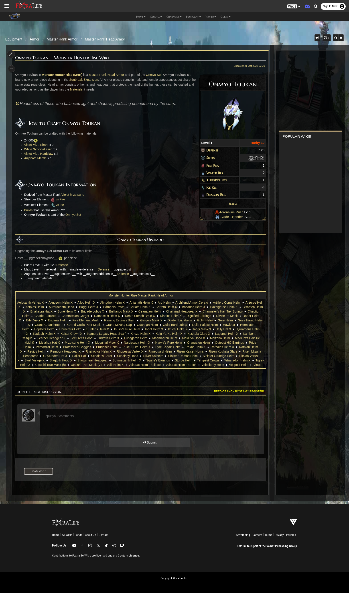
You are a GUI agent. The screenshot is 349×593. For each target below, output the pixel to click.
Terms (268, 535)
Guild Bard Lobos (175, 325)
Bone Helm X (70, 311)
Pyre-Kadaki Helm (167, 347)
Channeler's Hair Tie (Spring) (226, 311)
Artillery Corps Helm (230, 302)
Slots (209, 157)
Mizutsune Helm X (77, 342)
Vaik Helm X (133, 365)
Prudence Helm (107, 347)
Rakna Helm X (195, 347)
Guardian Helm (147, 325)
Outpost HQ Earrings (229, 342)
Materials (83, 89)
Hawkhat (229, 325)
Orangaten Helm (198, 342)
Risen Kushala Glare (223, 351)
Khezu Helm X (140, 333)
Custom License (128, 555)
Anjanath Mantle (37, 158)
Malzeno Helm (220, 338)
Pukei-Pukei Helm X (136, 347)
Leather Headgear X (51, 338)
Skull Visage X (42, 360)
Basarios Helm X (201, 307)
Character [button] (174, 16)
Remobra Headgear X (65, 351)
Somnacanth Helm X (135, 360)
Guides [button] (226, 16)
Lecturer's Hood (81, 338)
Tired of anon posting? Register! (237, 391)
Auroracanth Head (69, 307)
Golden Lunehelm (179, 320)
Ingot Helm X (154, 329)
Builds (30, 210)
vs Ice (58, 205)
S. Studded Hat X (55, 356)
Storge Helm (191, 360)
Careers (257, 535)
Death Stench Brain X (140, 316)
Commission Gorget (75, 316)
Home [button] (141, 16)
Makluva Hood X (193, 338)
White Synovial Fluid (40, 149)
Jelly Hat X (223, 329)
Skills (231, 203)
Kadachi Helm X (44, 333)
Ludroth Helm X (108, 338)
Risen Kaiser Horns (190, 351)
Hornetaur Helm (70, 329)
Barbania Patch (122, 307)
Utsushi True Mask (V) (104, 365)
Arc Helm (168, 302)
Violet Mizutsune (74, 194)
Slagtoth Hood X (69, 360)
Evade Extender (227, 217)
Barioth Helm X (148, 307)
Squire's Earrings (166, 360)
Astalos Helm (42, 307)
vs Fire (58, 199)
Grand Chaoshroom (48, 325)
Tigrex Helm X (39, 365)
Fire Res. (211, 165)
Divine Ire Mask (226, 316)
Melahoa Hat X (49, 342)
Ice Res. (210, 187)
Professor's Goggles (77, 347)
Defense (211, 150)
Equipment (13, 39)
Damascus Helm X (107, 316)
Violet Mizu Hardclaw (40, 153)
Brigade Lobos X (96, 311)
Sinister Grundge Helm (218, 356)
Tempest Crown (216, 360)
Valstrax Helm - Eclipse (163, 365)
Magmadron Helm (164, 338)
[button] (294, 6)
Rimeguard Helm (160, 351)
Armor (34, 39)
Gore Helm (225, 320)
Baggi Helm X (96, 307)
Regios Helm (36, 351)
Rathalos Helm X (222, 347)
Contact (103, 535)
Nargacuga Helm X (137, 342)
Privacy (279, 535)
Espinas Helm (57, 320)
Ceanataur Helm (153, 311)
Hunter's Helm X (97, 329)
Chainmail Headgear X (185, 311)
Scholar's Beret (101, 356)
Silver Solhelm (153, 356)
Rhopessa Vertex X (129, 351)
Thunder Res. (215, 180)
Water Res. (213, 173)
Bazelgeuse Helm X (232, 307)
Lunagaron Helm (135, 338)
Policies (291, 535)
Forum (79, 535)
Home (55, 535)
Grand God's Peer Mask (84, 325)
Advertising (243, 535)
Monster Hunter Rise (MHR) (63, 75)
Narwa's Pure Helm (168, 342)
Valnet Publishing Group (281, 546)
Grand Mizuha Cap (119, 325)
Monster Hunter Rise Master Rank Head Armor (140, 295)
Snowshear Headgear (100, 360)
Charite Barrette (45, 316)
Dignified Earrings (198, 316)
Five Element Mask (85, 320)
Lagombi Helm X (226, 333)
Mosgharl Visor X (107, 342)
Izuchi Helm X (177, 329)
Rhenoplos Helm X (98, 351)
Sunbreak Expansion (85, 79)
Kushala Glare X (198, 333)
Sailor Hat (79, 356)
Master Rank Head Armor (105, 39)
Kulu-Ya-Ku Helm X (168, 333)
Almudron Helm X (116, 302)
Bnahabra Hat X (45, 311)
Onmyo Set (155, 75)
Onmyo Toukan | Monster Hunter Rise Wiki (63, 58)
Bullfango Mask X (125, 311)
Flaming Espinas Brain (119, 320)
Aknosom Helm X (64, 302)
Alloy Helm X (90, 302)
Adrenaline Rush (227, 212)
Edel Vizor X (34, 320)
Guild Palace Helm (205, 325)
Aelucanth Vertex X (34, 302)
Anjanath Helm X (145, 302)
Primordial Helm (47, 347)
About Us (90, 535)
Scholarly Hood (127, 356)
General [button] (156, 16)
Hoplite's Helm (44, 329)
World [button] (210, 16)
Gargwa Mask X (151, 320)
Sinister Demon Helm (182, 356)
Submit (149, 442)
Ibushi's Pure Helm (127, 329)
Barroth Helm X (174, 307)
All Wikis (67, 535)
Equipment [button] (193, 16)
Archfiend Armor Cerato (195, 302)
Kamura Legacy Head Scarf (106, 333)
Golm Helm (205, 320)
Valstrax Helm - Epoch (199, 365)
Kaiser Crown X (71, 333)
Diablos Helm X (170, 316)
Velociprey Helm (231, 365)
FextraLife (243, 546)
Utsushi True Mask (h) (69, 365)
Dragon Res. (214, 194)
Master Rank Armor (62, 39)
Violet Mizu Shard (38, 145)
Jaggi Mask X (201, 329)
